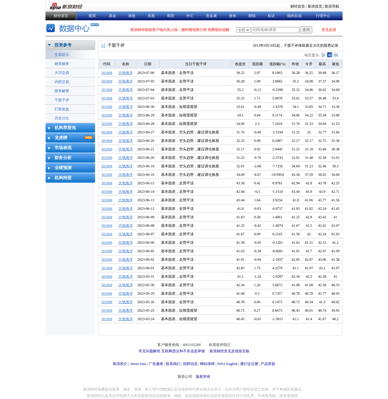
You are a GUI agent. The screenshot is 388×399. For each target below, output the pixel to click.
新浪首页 (315, 6)
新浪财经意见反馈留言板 (229, 351)
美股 (151, 16)
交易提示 (62, 54)
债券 (232, 16)
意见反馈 (329, 30)
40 (330, 55)
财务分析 (63, 158)
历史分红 (62, 118)
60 (336, 55)
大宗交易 (62, 73)
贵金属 (211, 16)
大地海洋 (125, 73)
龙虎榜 (61, 138)
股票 (92, 16)
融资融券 (62, 64)
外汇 (190, 16)
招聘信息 (190, 364)
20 (323, 55)
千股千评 (62, 100)
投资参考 (63, 45)
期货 (170, 16)
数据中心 (73, 28)
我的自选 (294, 16)
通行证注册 (249, 364)
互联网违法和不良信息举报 (183, 351)
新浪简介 (120, 364)
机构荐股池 (65, 128)
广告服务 (156, 364)
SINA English (227, 364)
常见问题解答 (149, 351)
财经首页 (297, 6)
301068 (106, 73)
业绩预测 (63, 168)
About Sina (138, 364)
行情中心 (323, 16)
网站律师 (207, 364)
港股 (131, 16)
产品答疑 (268, 364)
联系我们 (173, 364)
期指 (252, 16)
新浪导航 (332, 6)
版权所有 (203, 376)
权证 (271, 16)
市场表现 (63, 148)
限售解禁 (62, 91)
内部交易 (62, 82)
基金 (112, 16)
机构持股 (63, 178)
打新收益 (62, 109)
